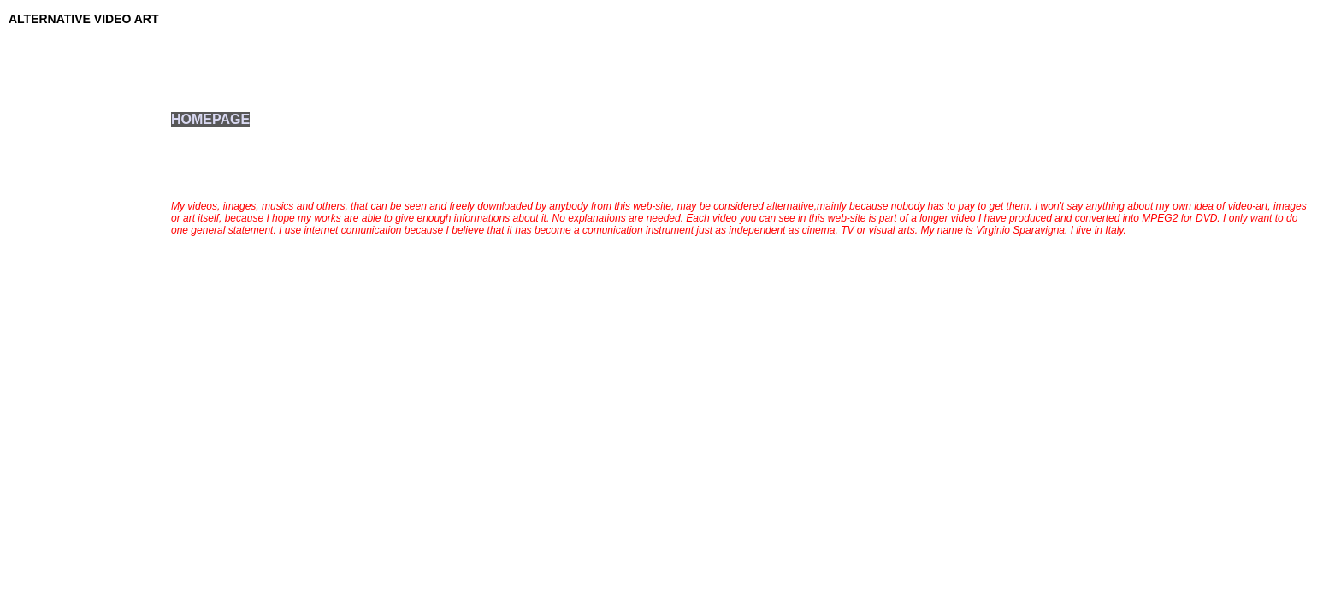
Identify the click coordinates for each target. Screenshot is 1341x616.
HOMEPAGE (210, 119)
